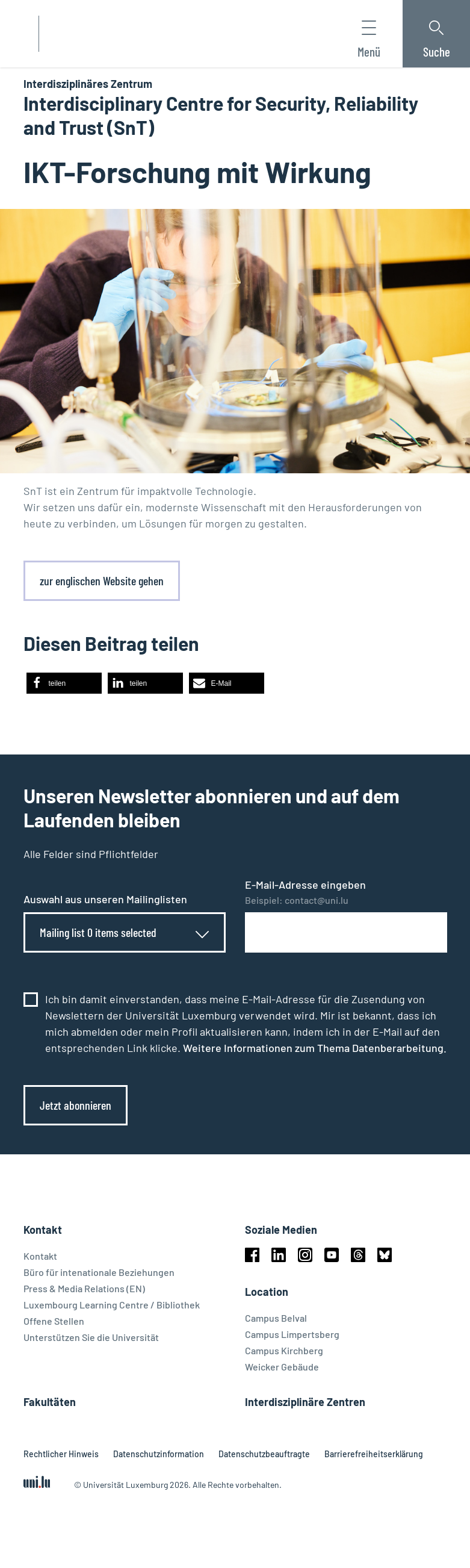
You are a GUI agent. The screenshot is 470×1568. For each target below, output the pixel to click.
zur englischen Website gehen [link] (102, 580)
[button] (64, 683)
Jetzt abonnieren (75, 1105)
